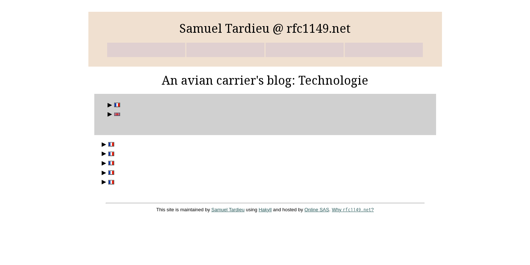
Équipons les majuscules (110, 182)
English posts (116, 114)
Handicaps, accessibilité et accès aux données (110, 154)
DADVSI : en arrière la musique (110, 163)
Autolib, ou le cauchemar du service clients (110, 144)
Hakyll (265, 209)
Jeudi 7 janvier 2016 (110, 173)
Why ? (353, 209)
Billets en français (116, 105)
